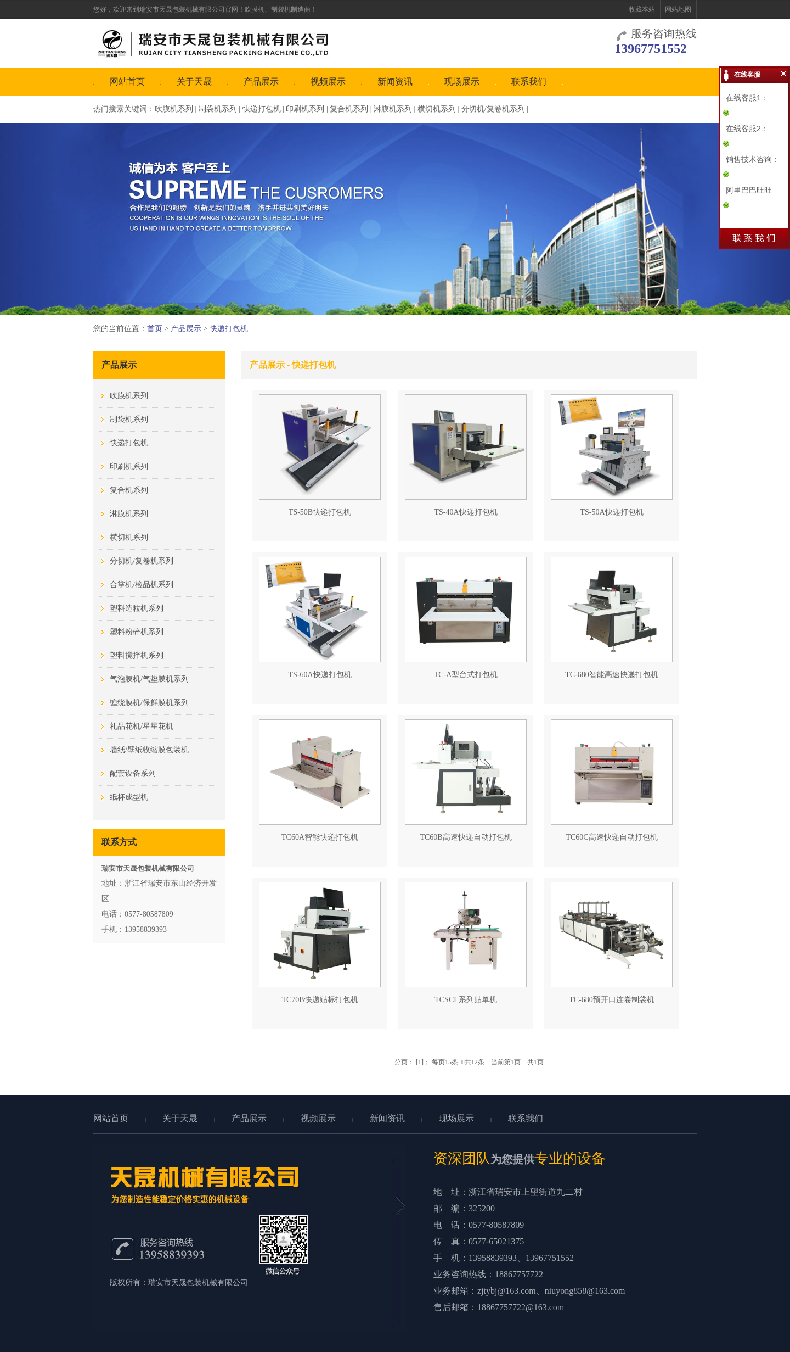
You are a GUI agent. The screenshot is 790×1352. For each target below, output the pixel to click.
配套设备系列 (133, 773)
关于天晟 (194, 81)
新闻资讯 (395, 81)
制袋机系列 (218, 109)
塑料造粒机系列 (136, 608)
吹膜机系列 (174, 109)
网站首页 (127, 81)
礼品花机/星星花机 (141, 726)
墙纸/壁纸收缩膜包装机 (149, 750)
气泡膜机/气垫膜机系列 (149, 679)
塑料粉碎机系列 (136, 632)
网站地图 (678, 9)
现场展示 (461, 81)
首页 (154, 329)
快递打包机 (261, 109)
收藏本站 (642, 9)
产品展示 (261, 81)
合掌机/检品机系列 (141, 584)
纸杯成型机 (129, 797)
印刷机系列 (305, 109)
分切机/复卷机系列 (493, 109)
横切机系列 (436, 109)
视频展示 (328, 81)
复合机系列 (349, 109)
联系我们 (528, 81)
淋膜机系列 (393, 109)
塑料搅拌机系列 (136, 655)
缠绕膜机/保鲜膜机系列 (149, 703)
